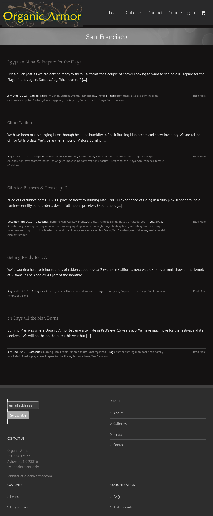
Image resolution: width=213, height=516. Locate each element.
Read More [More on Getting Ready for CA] (199, 291)
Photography (88, 95)
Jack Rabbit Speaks (18, 356)
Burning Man (86, 156)
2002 (158, 221)
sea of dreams (138, 230)
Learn (14, 496)
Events (75, 95)
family (159, 352)
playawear (37, 356)
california (13, 100)
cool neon (148, 352)
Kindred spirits (108, 221)
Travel (101, 95)
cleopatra (26, 100)
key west (20, 230)
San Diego (104, 230)
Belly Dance (51, 95)
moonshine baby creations (82, 161)
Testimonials (122, 507)
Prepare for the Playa (93, 100)
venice (152, 230)
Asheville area (55, 156)
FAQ (116, 496)
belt (133, 95)
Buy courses (19, 507)
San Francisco (115, 100)
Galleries (120, 423)
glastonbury (135, 226)
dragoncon (82, 226)
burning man (150, 95)
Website (89, 291)
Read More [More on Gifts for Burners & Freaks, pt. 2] (199, 221)
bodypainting (26, 226)
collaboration (15, 161)
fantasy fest (119, 226)
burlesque (71, 156)
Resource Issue (81, 356)
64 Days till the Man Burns (33, 318)
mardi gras (71, 230)
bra (139, 95)
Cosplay (72, 221)
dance (47, 100)
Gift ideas (93, 221)
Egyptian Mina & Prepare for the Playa (44, 62)
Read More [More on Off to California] (199, 156)
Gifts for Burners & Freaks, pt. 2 (37, 188)
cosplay (70, 226)
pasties (104, 161)
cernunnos (58, 226)
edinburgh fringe (100, 226)
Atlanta (12, 226)
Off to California (22, 122)
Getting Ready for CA (27, 257)
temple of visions (17, 295)
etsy (27, 161)
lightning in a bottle (39, 230)
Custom (65, 95)
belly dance (122, 95)
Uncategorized (122, 156)
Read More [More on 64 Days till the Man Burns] (199, 352)
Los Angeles (71, 100)
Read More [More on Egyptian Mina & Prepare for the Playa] (199, 95)
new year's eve (88, 230)
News (117, 434)
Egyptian (57, 100)
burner (120, 352)
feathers (36, 161)
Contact (119, 444)
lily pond (58, 230)
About (118, 413)
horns (45, 161)
